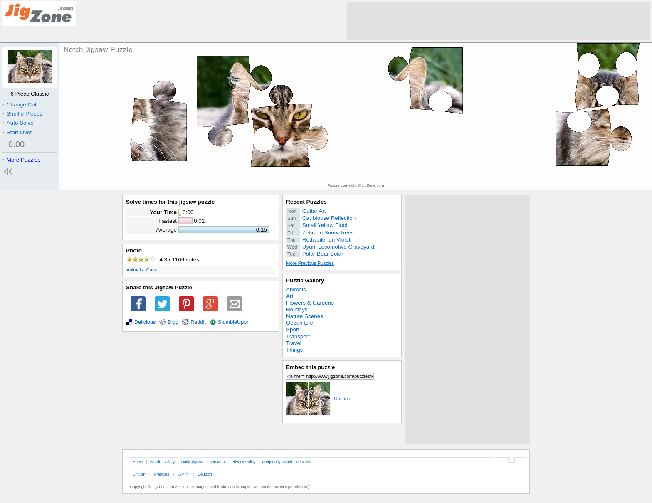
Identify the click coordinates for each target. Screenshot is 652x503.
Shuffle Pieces (22, 114)
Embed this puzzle (310, 367)
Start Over (17, 132)
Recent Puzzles (306, 202)
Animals (134, 269)
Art (289, 296)
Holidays (297, 309)
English (139, 474)
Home (138, 461)
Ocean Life (299, 323)
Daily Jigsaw (192, 461)
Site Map (217, 461)
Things (294, 350)
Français (161, 474)
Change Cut (19, 104)
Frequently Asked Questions (286, 461)
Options (318, 398)
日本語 (183, 474)
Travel (293, 343)
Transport (298, 336)
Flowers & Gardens (310, 303)
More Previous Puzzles (310, 263)
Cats (151, 269)
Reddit (198, 322)
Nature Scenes (304, 316)
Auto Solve (18, 123)
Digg (173, 322)
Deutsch (205, 474)
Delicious (145, 322)
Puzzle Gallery (305, 280)
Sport (292, 329)
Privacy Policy (243, 461)
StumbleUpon (234, 322)
